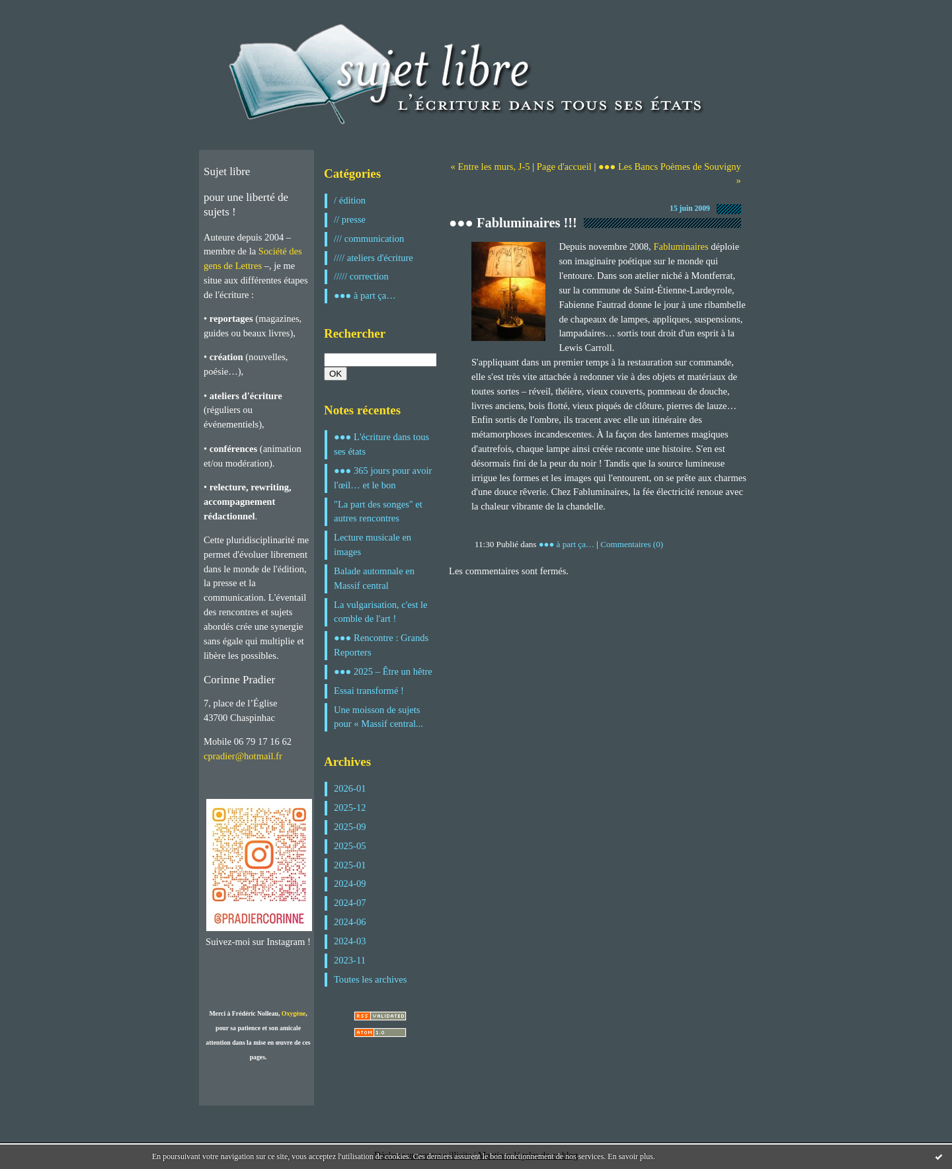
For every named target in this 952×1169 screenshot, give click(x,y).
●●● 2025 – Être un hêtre (383, 671)
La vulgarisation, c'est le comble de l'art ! (381, 611)
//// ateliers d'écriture (373, 257)
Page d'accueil (564, 166)
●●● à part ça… (365, 295)
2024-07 (350, 902)
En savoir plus (630, 1156)
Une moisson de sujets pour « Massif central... (378, 717)
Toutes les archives (370, 979)
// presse (350, 219)
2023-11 (350, 960)
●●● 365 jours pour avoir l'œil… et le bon (383, 477)
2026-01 (350, 788)
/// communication (369, 238)
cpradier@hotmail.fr (243, 756)
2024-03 (350, 941)
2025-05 (350, 846)
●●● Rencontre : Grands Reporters (381, 645)
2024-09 (350, 883)
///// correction (361, 276)
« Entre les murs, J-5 (490, 166)
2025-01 (350, 865)
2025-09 (350, 826)
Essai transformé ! (369, 690)
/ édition (350, 200)
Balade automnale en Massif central (374, 578)
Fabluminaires (680, 246)
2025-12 (350, 807)
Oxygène (293, 1013)
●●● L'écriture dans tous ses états (381, 444)
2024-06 (350, 922)
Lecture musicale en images (372, 544)
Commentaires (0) (631, 544)
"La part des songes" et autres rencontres (378, 511)
